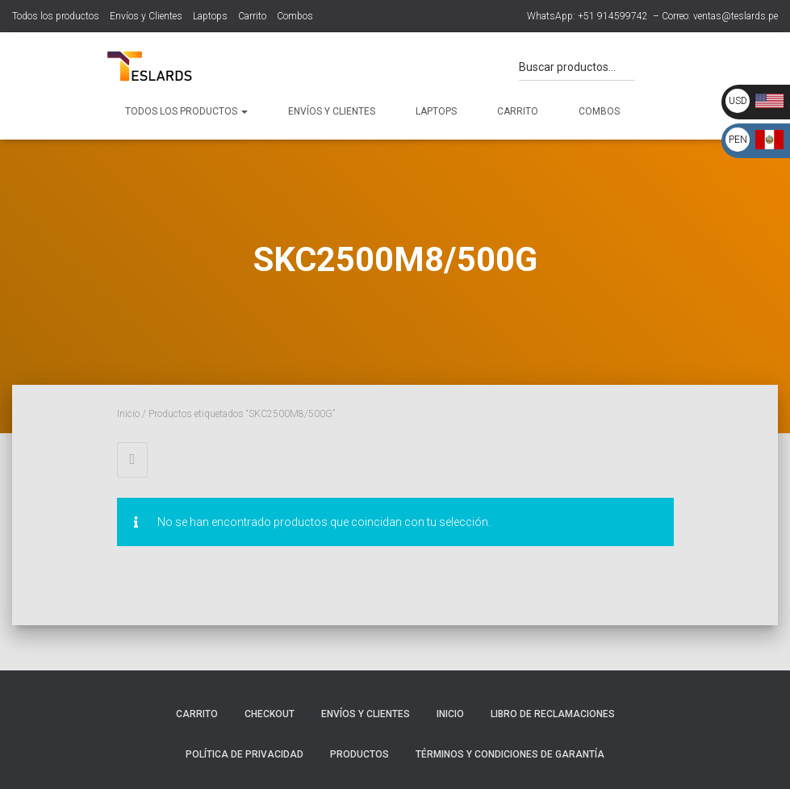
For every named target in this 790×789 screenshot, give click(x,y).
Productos (359, 754)
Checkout (270, 714)
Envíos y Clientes (146, 16)
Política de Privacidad (244, 754)
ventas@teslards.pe (735, 16)
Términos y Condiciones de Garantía (510, 754)
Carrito (252, 16)
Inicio (128, 414)
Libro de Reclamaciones (553, 714)
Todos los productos (55, 16)
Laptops (210, 16)
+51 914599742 (613, 16)
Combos (295, 16)
